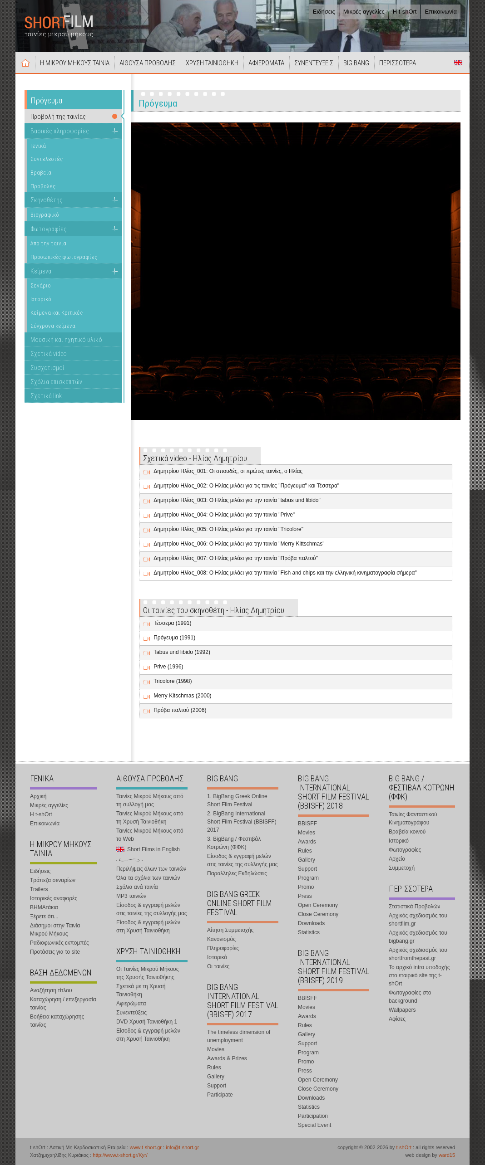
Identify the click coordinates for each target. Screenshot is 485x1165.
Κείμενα (40, 271)
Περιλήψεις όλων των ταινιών (151, 869)
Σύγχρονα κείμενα (52, 325)
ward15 (447, 1155)
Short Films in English (458, 62)
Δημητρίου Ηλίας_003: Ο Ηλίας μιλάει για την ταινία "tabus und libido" (237, 500)
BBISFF (307, 823)
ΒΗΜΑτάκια (44, 907)
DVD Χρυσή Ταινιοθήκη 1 (146, 1022)
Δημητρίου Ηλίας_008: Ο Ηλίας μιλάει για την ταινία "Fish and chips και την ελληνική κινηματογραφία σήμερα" (285, 573)
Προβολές (42, 186)
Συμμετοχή (402, 868)
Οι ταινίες (218, 966)
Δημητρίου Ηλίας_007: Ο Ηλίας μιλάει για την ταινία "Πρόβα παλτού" (235, 558)
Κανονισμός (221, 939)
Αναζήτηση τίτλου (51, 990)
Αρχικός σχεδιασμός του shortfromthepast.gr (418, 954)
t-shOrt (403, 1147)
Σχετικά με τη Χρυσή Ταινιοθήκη (140, 990)
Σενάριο (40, 285)
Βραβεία (40, 172)
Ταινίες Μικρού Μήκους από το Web (149, 835)
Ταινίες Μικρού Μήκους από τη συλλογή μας (149, 800)
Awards (307, 841)
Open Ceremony (318, 905)
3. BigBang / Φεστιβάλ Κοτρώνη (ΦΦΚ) (234, 843)
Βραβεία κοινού (407, 832)
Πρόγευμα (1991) (174, 637)
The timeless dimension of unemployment (238, 1036)
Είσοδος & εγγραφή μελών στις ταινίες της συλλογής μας (151, 909)
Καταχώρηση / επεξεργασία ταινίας (63, 1003)
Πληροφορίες (223, 948)
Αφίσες (397, 1019)
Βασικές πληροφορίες (59, 131)
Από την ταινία (48, 243)
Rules (214, 1067)
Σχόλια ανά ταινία (137, 887)
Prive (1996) (168, 666)
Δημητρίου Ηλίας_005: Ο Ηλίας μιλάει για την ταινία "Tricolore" (228, 529)
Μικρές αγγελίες (364, 11)
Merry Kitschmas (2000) (182, 695)
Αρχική (25, 62)
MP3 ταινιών (131, 896)
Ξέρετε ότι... (44, 916)
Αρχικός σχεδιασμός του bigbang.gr (418, 937)
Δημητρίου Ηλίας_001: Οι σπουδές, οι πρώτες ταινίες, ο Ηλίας (227, 471)
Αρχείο (397, 859)
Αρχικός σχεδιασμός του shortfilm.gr (418, 919)
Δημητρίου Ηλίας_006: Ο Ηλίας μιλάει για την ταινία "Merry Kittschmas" (238, 544)
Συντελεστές (46, 159)
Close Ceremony (318, 914)
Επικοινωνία (441, 11)
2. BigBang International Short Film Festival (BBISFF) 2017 (242, 821)
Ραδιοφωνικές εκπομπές (59, 943)
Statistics (309, 932)
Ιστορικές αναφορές (53, 898)
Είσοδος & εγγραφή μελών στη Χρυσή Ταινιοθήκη (148, 926)
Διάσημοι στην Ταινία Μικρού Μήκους (55, 929)
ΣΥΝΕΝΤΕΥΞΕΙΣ (313, 63)
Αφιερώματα (131, 1003)
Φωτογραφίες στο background (410, 997)
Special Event (314, 1125)
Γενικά (38, 145)
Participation (313, 1116)
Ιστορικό (40, 299)
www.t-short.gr (146, 1147)
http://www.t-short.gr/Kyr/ (120, 1155)
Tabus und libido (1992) (181, 652)
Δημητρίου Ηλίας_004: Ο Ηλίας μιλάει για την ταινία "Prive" (224, 515)
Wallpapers (402, 1010)
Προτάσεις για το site (55, 952)
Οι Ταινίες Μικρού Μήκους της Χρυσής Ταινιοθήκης (147, 973)
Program (308, 878)
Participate (220, 1095)
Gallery (215, 1076)
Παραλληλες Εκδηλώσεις (237, 873)
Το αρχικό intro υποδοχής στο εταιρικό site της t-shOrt (419, 975)
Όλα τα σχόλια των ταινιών (148, 878)
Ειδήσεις (324, 11)
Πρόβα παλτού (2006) (179, 710)
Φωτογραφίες (48, 229)
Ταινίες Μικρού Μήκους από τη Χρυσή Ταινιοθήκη (149, 817)
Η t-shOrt (405, 11)
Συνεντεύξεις (131, 1012)
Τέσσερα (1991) (172, 623)
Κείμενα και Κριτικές (56, 312)
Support (216, 1085)
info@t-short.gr (182, 1147)
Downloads (311, 923)
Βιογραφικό (44, 214)
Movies (215, 1049)
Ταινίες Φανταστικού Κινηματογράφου (413, 818)
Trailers (39, 889)
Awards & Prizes (227, 1058)
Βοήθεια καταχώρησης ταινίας (57, 1021)
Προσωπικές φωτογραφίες (63, 256)
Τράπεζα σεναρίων (52, 880)
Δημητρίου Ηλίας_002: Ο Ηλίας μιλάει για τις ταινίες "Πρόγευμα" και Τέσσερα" (246, 486)
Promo (306, 887)
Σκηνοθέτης (46, 200)
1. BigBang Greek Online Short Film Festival (237, 800)
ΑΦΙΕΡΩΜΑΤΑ (266, 63)
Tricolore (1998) (172, 681)
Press (305, 896)
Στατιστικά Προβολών (414, 906)
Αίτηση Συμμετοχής (230, 930)
